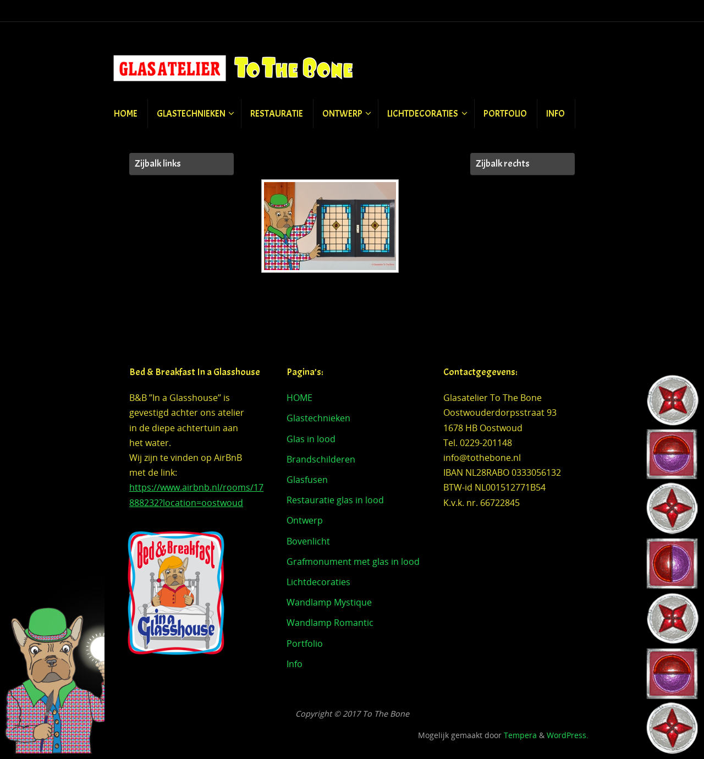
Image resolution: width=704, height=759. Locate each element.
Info (294, 664)
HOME (299, 398)
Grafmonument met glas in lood (353, 562)
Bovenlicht (308, 541)
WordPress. (567, 735)
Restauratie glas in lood (335, 500)
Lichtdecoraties (318, 582)
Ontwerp (305, 520)
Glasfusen (307, 480)
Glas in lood (311, 439)
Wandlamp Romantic (330, 623)
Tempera (520, 735)
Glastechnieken (318, 418)
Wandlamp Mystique (329, 602)
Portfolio (305, 643)
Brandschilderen (321, 459)
